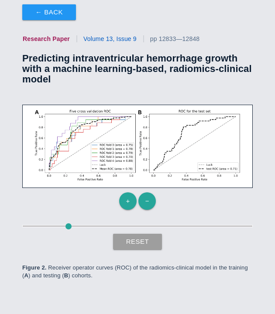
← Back (49, 12)
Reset (137, 241)
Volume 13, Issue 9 (110, 38)
